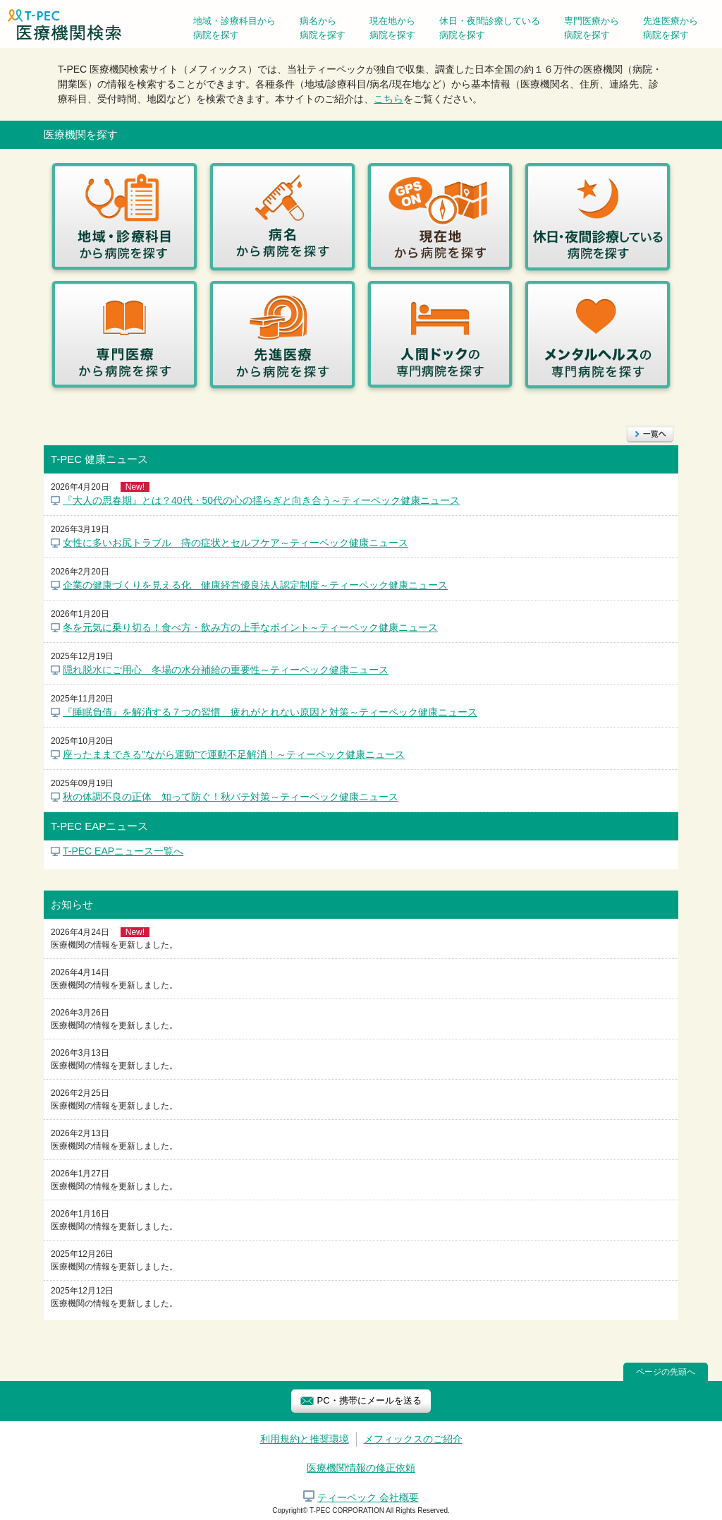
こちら (388, 98)
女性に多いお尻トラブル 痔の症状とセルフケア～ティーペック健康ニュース (235, 542)
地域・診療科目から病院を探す (234, 28)
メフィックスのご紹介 (413, 1438)
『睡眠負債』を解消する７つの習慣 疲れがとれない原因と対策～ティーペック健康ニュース (270, 712)
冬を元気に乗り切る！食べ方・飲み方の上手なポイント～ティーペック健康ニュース (250, 627)
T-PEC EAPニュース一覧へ (123, 851)
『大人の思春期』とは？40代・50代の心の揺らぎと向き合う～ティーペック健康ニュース (261, 500)
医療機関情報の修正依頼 (361, 1467)
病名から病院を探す (322, 28)
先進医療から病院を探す (670, 28)
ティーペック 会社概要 (368, 1497)
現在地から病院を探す (392, 28)
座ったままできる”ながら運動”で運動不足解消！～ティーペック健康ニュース (234, 754)
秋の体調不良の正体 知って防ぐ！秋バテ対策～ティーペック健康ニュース (230, 796)
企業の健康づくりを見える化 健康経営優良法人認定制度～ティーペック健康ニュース (255, 585)
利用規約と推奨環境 (304, 1438)
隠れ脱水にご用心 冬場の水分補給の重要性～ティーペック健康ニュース (225, 669)
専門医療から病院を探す (591, 28)
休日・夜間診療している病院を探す (489, 28)
